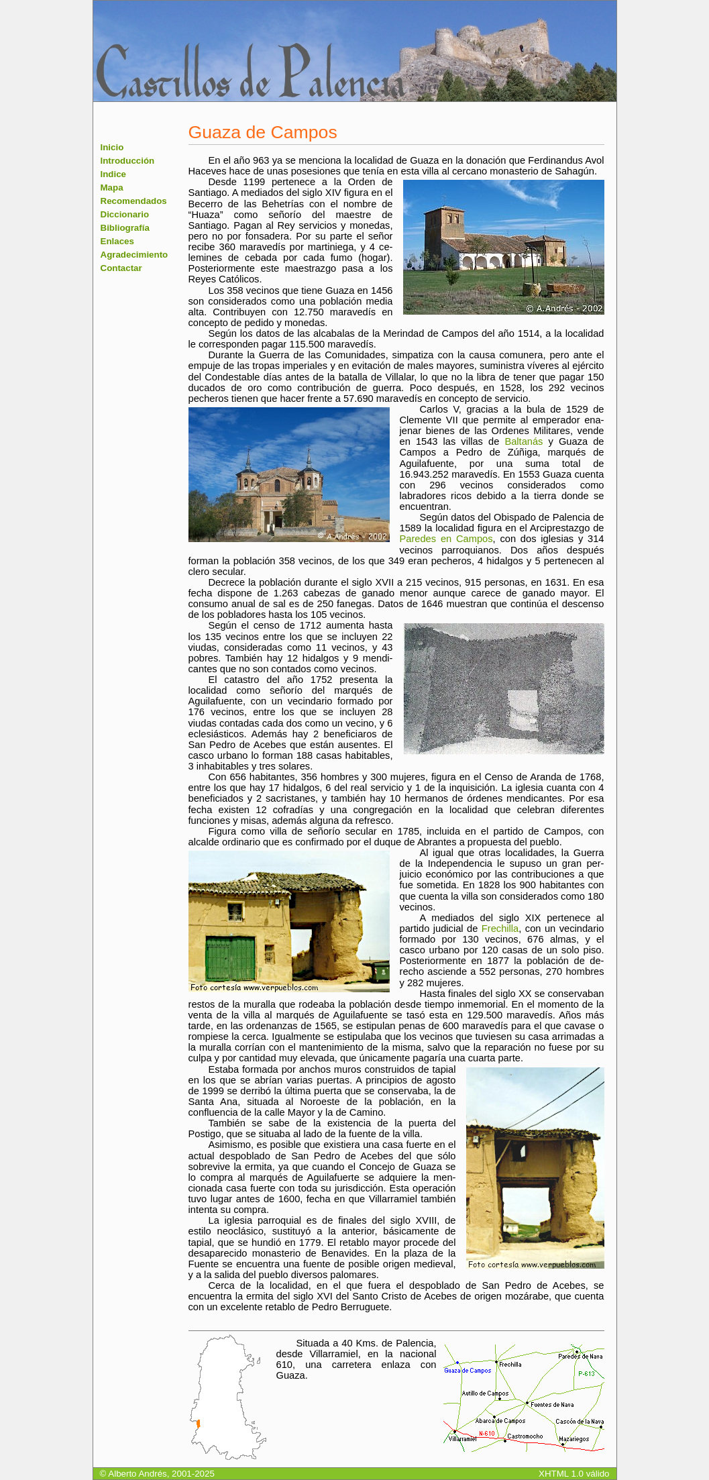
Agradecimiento (134, 255)
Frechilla (500, 928)
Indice (114, 174)
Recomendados (134, 201)
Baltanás (523, 441)
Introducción (128, 161)
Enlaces (117, 241)
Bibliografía (125, 228)
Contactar (121, 268)
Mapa (112, 187)
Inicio (112, 147)
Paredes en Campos (446, 538)
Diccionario (125, 214)
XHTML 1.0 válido (574, 1474)
